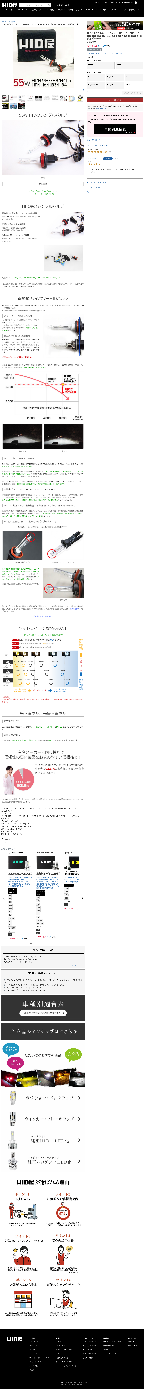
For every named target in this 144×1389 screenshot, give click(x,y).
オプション (113, 10)
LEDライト (19, 10)
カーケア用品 (101, 10)
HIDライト (89, 10)
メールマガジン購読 (110, 1354)
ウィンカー (33, 1350)
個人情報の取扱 (108, 1346)
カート (138, 2)
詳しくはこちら (78, 965)
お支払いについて (89, 1350)
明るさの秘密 (60, 1346)
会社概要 (131, 1342)
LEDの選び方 (60, 1342)
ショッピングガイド (101, 2)
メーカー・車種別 (46, 10)
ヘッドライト (33, 1342)
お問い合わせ (132, 1346)
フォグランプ (33, 1346)
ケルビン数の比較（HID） (64, 1362)
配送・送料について (89, 1346)
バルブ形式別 (31, 10)
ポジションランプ (35, 1362)
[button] (4, 898)
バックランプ (33, 1354)
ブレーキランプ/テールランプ (39, 1358)
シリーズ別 (8, 10)
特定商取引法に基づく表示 (112, 1342)
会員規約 (106, 1350)
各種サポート (133, 10)
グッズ (123, 10)
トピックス (59, 1354)
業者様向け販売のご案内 (64, 1350)
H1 (17, 22)
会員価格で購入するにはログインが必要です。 (105, 53)
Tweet (89, 192)
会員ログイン (114, 2)
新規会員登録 (127, 2)
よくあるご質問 (88, 1358)
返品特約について (94, 140)
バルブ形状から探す (8, 22)
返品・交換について (89, 1354)
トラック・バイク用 (64, 10)
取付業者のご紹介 (62, 1358)
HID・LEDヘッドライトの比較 (66, 1366)
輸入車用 (78, 10)
